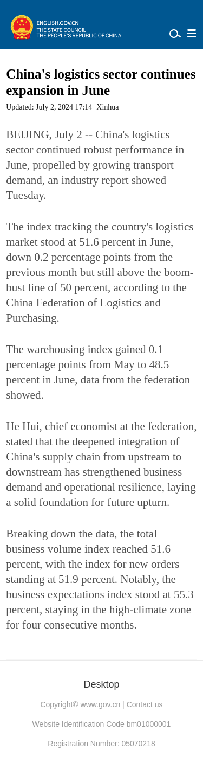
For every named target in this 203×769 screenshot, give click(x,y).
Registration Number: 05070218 (101, 743)
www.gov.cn (101, 704)
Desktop (101, 684)
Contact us (145, 704)
